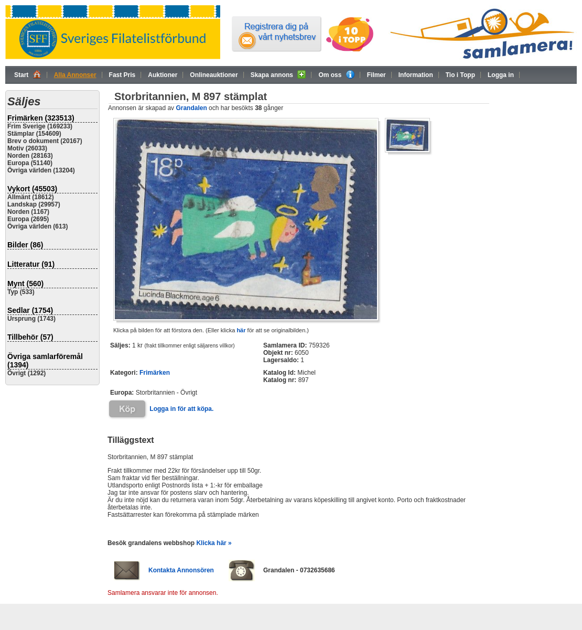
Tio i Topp (460, 75)
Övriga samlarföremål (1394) (45, 360)
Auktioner (162, 75)
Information (415, 75)
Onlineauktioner (214, 75)
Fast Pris (122, 75)
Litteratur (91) (31, 264)
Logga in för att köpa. (181, 408)
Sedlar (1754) (30, 310)
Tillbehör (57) (30, 337)
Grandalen (191, 108)
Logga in (501, 75)
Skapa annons (278, 74)
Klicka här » (213, 543)
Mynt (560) (25, 283)
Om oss (336, 74)
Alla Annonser (75, 75)
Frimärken (154, 372)
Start (27, 74)
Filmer (376, 75)
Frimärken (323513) (40, 118)
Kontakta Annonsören (181, 570)
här (240, 330)
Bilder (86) (25, 245)
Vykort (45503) (32, 188)
